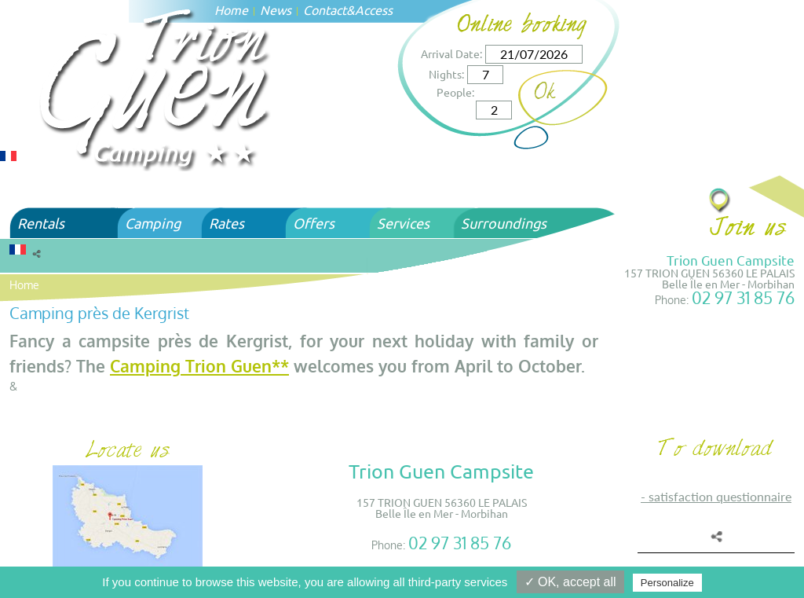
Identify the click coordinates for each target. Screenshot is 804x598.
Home (24, 285)
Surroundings (503, 223)
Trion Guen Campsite (731, 259)
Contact (324, 9)
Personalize (667, 583)
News (275, 9)
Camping (153, 223)
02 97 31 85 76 (743, 297)
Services (403, 223)
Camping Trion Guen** (199, 365)
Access (374, 9)
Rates (226, 223)
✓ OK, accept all (570, 582)
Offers (313, 223)
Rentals (40, 223)
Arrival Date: (451, 53)
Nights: (446, 74)
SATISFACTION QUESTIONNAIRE (720, 496)
